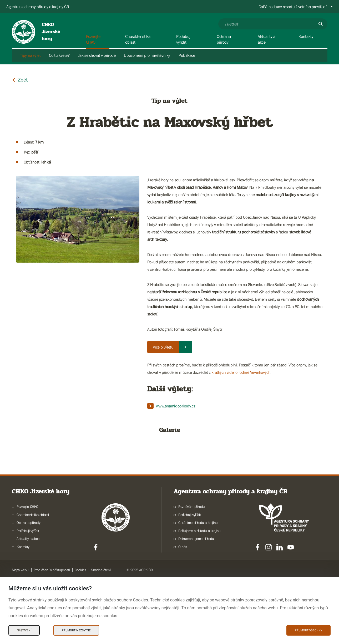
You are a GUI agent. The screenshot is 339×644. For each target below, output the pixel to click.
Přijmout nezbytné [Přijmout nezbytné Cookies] (76, 630)
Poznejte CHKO (27, 571)
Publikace (187, 55)
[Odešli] (320, 24)
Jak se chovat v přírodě (97, 55)
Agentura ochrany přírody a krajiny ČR (37, 6)
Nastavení (24, 630)
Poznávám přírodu (191, 571)
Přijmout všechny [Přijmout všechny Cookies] (308, 630)
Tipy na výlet (30, 55)
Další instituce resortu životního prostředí (293, 6)
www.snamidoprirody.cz (175, 405)
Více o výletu (163, 347)
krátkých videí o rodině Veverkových (240, 372)
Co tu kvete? (59, 55)
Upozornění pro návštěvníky (147, 55)
